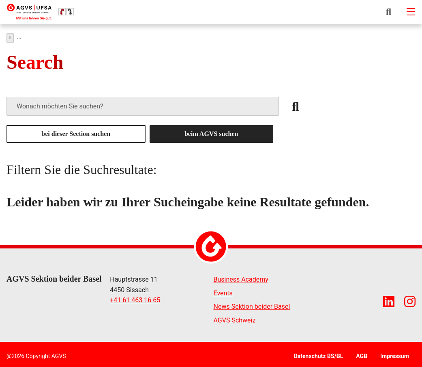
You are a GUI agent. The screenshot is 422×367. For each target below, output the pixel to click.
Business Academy (241, 277)
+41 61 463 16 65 (135, 298)
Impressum (394, 354)
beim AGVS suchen (211, 131)
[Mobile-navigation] (411, 12)
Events (223, 291)
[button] (388, 12)
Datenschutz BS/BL (318, 354)
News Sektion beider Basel (252, 304)
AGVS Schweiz (235, 318)
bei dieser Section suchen (75, 131)
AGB (361, 354)
